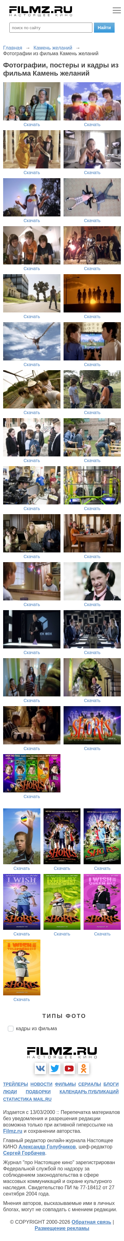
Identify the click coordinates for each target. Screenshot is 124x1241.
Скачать (31, 124)
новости (41, 1084)
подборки (38, 1091)
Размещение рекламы (62, 1228)
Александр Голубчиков (47, 1146)
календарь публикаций (89, 1091)
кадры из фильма (36, 1028)
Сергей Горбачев (24, 1153)
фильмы (65, 1084)
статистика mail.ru (27, 1099)
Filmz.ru (12, 1131)
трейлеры (15, 1084)
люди (10, 1091)
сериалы (89, 1084)
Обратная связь (91, 1222)
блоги (111, 1084)
